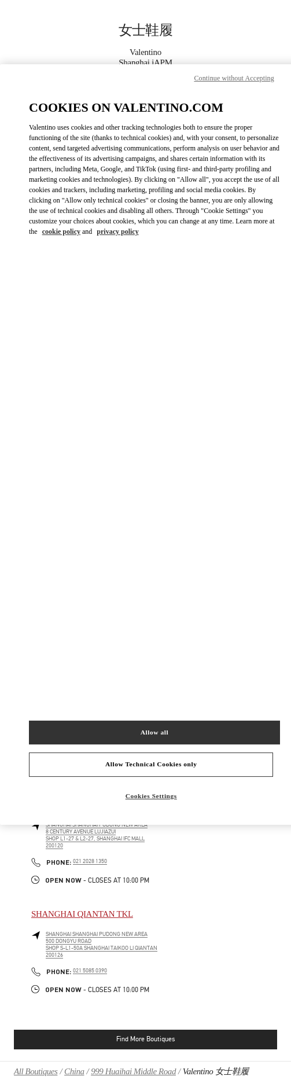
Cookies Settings (151, 795)
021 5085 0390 (90, 970)
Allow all (154, 732)
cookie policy (61, 232)
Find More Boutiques (145, 1039)
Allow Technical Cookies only (151, 764)
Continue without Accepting (234, 78)
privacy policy (117, 232)
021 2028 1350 (90, 861)
